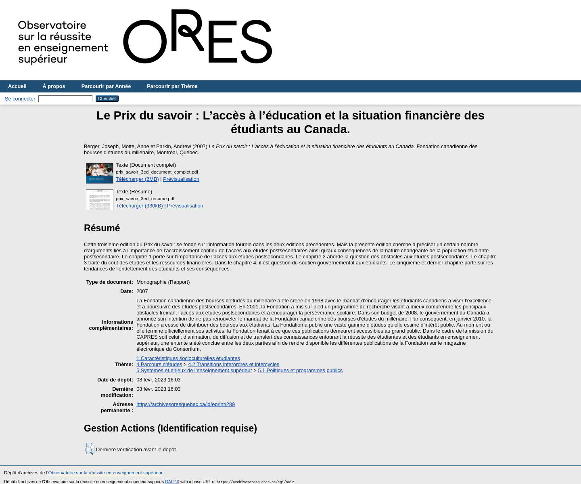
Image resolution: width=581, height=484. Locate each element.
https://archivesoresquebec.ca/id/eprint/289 (185, 404)
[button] (89, 449)
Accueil (17, 86)
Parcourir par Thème (172, 86)
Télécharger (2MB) (137, 179)
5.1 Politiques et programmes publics (300, 370)
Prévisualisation (181, 179)
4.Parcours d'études (159, 364)
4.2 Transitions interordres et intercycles (233, 364)
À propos (54, 86)
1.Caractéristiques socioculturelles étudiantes (188, 358)
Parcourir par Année (106, 86)
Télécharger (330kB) (139, 206)
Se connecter (20, 99)
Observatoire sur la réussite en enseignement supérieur (105, 472)
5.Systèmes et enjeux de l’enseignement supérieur (194, 370)
